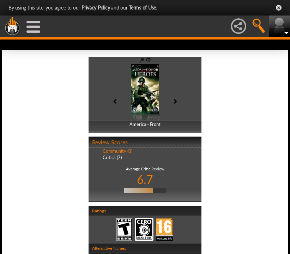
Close (279, 8)
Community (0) (117, 151)
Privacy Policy (95, 8)
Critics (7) (112, 157)
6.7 (145, 179)
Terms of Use (142, 8)
